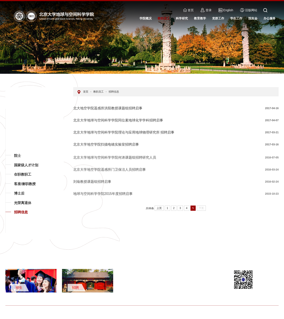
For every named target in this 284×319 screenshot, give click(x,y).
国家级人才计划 (26, 165)
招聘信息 (21, 212)
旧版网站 (248, 10)
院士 (17, 155)
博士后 (19, 193)
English (226, 10)
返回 (12, 232)
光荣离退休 (22, 203)
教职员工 (98, 91)
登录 (206, 10)
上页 (159, 208)
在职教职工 (22, 174)
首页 (188, 10)
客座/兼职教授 (25, 184)
